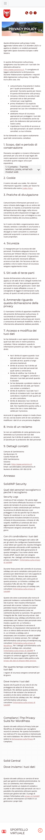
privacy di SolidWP (32, 796)
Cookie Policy (27, 188)
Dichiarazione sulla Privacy (22, 739)
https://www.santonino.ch (14, 69)
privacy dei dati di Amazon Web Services (20, 660)
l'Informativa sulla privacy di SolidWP (18, 650)
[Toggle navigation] (5, 3)
